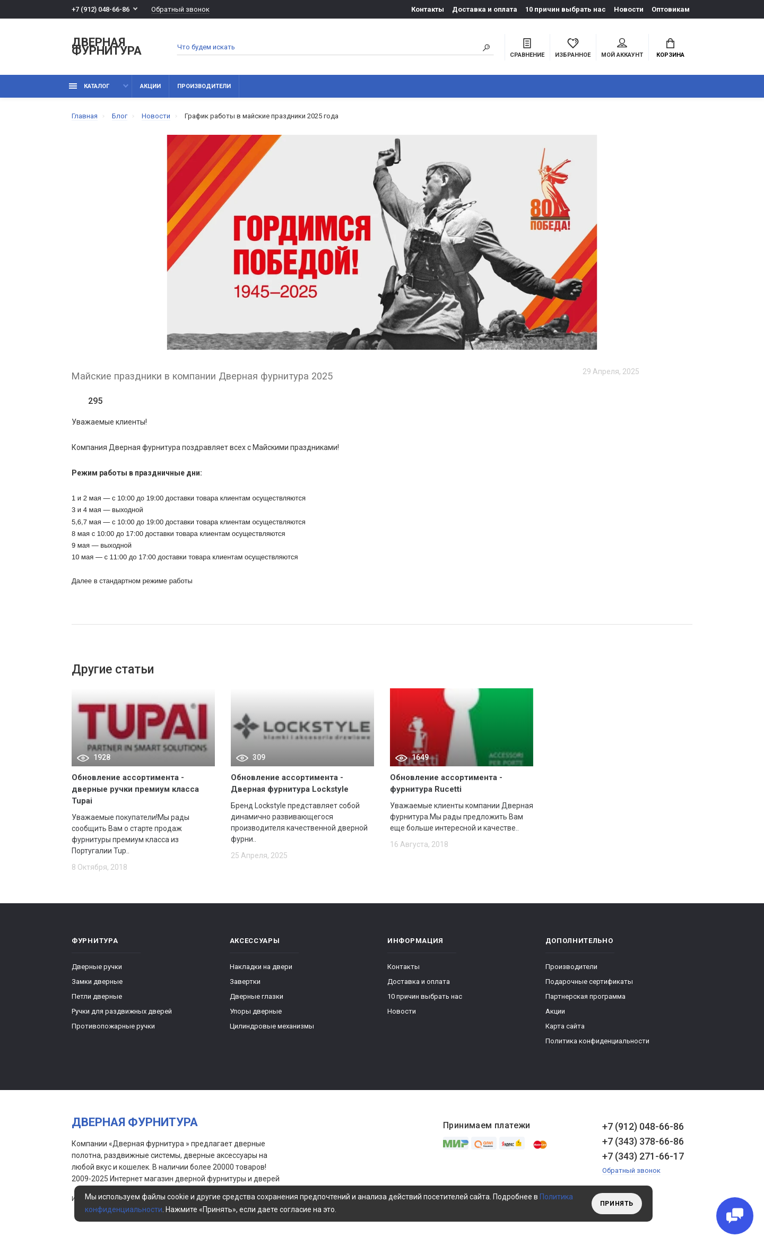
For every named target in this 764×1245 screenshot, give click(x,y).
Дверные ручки (97, 967)
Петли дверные (97, 996)
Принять (616, 1203)
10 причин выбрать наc (565, 9)
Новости (629, 9)
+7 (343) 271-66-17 (643, 1156)
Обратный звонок (180, 9)
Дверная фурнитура (107, 47)
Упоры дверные (256, 1011)
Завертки (245, 981)
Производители (204, 86)
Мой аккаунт (622, 48)
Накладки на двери (261, 967)
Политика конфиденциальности (597, 1041)
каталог (89, 86)
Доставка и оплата (484, 9)
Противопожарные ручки (113, 1026)
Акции (150, 86)
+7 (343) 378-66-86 (643, 1141)
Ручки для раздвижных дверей (122, 1011)
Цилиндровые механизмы (272, 1026)
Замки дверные (97, 981)
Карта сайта (565, 1026)
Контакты (427, 9)
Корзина (670, 48)
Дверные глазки (256, 996)
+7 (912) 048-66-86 (100, 9)
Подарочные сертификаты (589, 981)
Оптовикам (671, 9)
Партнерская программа (585, 996)
